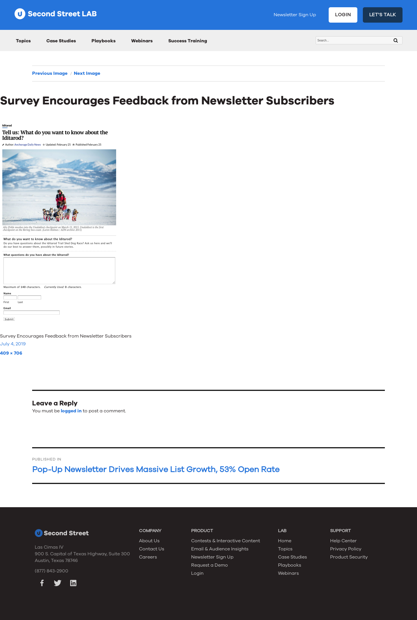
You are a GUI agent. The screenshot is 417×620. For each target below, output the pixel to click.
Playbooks (104, 41)
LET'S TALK (382, 15)
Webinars (142, 41)
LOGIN (343, 15)
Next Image (87, 73)
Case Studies (61, 41)
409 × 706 (11, 353)
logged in (71, 411)
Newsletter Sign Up (295, 15)
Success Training (187, 41)
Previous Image (49, 73)
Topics (23, 41)
